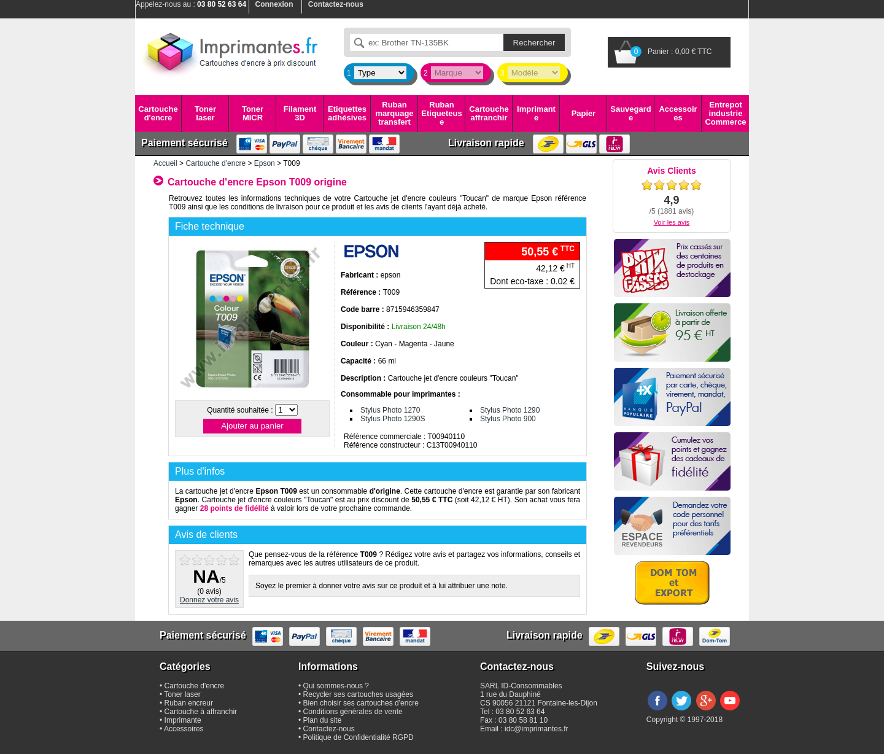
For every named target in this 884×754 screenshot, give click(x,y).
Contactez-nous (329, 729)
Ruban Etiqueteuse (441, 113)
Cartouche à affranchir (201, 711)
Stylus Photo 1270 (390, 410)
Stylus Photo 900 (508, 418)
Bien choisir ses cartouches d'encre (361, 703)
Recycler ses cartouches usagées (358, 694)
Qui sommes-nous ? (336, 686)
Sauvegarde (630, 113)
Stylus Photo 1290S (392, 418)
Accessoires (678, 113)
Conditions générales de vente (353, 711)
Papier (584, 113)
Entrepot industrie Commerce (725, 113)
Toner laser (205, 113)
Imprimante (536, 113)
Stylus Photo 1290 (510, 410)
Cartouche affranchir (488, 113)
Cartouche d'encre (157, 113)
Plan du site (322, 720)
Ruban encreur (189, 703)
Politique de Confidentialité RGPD (358, 737)
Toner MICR (252, 113)
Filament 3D (300, 113)
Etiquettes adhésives (347, 113)
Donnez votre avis (209, 600)
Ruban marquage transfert (394, 113)
